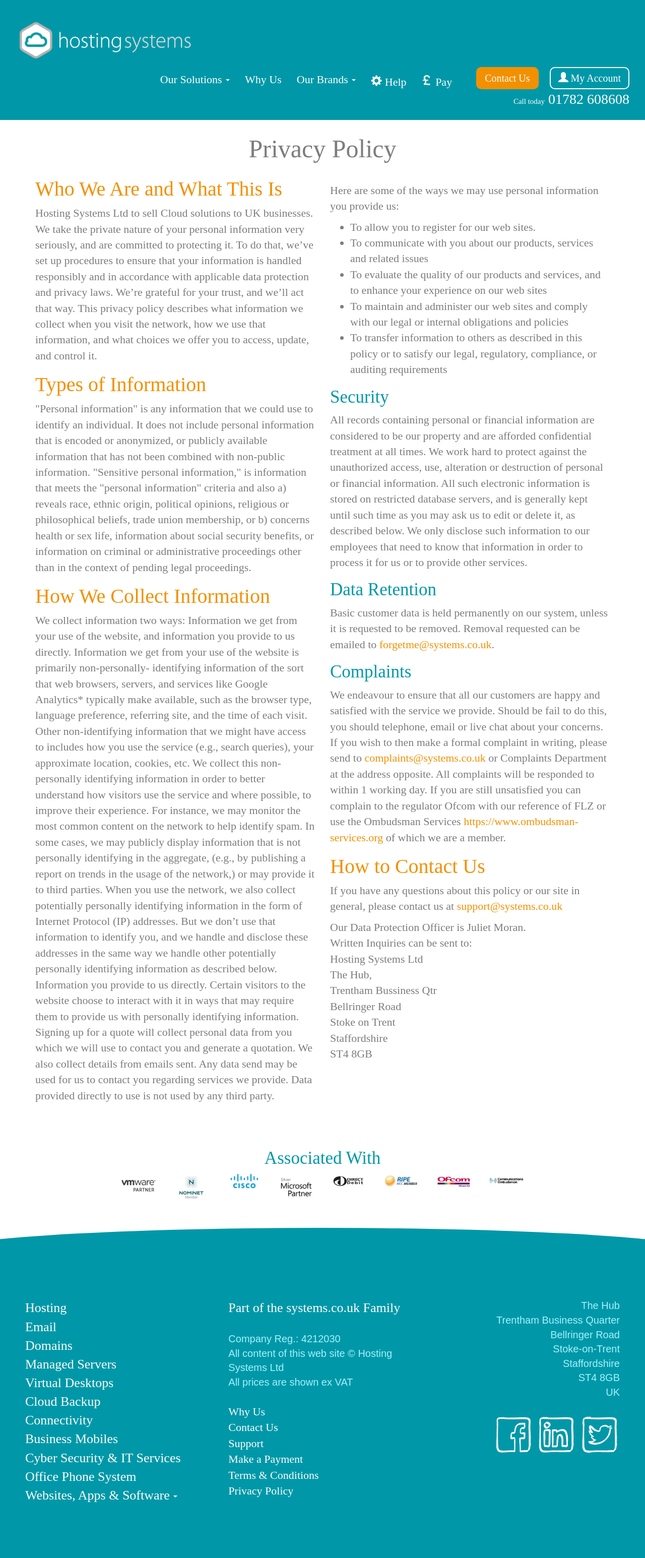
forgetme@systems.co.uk (435, 644)
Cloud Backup (63, 1401)
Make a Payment (265, 1459)
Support (246, 1443)
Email (40, 1327)
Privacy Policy (260, 1490)
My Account (589, 78)
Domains (49, 1345)
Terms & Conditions (273, 1475)
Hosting (46, 1307)
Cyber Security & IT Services (103, 1458)
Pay (437, 81)
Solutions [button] (195, 79)
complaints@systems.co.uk (424, 758)
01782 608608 (571, 99)
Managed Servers (70, 1364)
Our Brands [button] (326, 79)
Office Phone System (81, 1476)
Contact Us (507, 78)
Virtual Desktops (69, 1383)
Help (388, 81)
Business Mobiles (71, 1438)
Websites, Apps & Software (97, 1495)
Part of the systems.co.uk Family (314, 1307)
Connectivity (59, 1420)
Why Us (263, 79)
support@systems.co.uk (510, 906)
